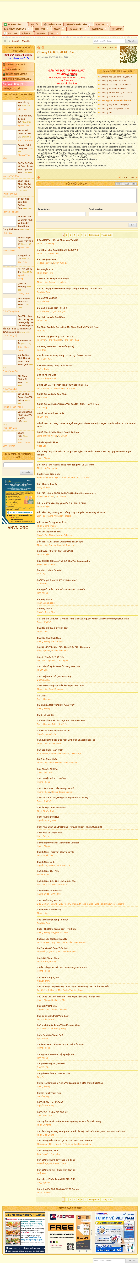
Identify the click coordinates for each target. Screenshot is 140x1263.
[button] (15, 24)
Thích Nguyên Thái (58, 1144)
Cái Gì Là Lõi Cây (45, 715)
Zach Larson (55, 743)
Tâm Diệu (22, 262)
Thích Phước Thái (45, 811)
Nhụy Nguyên (43, 1182)
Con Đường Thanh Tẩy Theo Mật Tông (56, 1160)
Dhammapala (43, 680)
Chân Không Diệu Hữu (48, 817)
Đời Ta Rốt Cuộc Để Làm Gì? (24, 133)
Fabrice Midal (57, 641)
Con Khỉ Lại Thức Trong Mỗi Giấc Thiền (56, 1179)
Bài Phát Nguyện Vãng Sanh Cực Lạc (55, 336)
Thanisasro (42, 1144)
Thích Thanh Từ (44, 388)
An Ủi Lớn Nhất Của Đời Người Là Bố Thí (57, 250)
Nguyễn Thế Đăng (11, 176)
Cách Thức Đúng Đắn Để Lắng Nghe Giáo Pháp (60, 685)
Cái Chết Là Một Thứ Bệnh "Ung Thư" (56, 705)
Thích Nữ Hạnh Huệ (46, 378)
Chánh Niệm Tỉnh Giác (48, 871)
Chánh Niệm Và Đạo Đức (49, 890)
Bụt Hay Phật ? (44, 599)
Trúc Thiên (71, 388)
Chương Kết (106, 112)
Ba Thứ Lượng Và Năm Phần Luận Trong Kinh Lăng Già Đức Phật (69, 288)
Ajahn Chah (60, 477)
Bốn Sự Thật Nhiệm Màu (49, 531)
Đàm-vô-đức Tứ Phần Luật (117, 71)
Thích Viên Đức (44, 359)
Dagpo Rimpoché (59, 932)
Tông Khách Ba (55, 340)
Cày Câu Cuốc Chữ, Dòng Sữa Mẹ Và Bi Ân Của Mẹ (62, 797)
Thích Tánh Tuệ (25, 140)
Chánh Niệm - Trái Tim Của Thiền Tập (55, 852)
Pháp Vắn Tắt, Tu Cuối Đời (25, 119)
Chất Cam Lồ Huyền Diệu (49, 909)
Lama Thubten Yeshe (47, 436)
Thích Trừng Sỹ (10, 335)
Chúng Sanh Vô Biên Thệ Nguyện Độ (55, 1054)
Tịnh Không (42, 593)
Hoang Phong (43, 458)
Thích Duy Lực (44, 1125)
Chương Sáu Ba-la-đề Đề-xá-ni (116, 100)
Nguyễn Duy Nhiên (46, 535)
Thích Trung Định (11, 311)
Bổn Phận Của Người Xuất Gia (52, 522)
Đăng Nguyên (43, 650)
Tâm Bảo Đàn (43, 301)
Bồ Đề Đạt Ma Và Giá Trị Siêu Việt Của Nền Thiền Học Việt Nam (68, 404)
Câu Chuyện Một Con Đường (51, 778)
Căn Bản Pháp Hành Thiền (50, 750)
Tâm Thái (41, 350)
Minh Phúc (55, 894)
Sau (111, 47)
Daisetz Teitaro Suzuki (61, 792)
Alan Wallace (43, 1028)
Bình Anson (42, 753)
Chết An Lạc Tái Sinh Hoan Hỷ (52, 939)
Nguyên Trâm (43, 981)
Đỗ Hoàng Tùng (58, 1028)
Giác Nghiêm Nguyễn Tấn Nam (109, 904)
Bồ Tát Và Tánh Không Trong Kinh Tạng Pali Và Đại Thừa (65, 465)
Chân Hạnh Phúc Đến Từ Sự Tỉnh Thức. (25, 184)
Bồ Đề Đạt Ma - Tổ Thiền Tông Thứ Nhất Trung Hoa (62, 385)
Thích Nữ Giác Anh (46, 1019)
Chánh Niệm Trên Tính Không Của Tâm (56, 881)
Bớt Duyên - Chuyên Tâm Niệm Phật (55, 551)
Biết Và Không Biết (46, 375)
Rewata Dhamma (59, 650)
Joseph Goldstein (64, 535)
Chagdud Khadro (58, 1009)
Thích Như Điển (64, 942)
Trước (103, 47)
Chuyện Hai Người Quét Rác (51, 1063)
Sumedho (55, 1154)
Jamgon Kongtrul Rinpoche (61, 545)
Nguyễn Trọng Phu (46, 612)
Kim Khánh (60, 496)
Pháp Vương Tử (10, 371)
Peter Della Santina (46, 564)
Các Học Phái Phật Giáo (49, 638)
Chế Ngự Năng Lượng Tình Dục (52, 920)
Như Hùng (42, 407)
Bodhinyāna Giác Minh (48, 474)
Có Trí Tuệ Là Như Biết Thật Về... (53, 1112)
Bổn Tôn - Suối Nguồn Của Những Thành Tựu (60, 542)
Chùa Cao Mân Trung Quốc (50, 1035)
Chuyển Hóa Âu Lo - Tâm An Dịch (53, 1073)
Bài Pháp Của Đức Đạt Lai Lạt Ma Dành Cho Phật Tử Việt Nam (67, 327)
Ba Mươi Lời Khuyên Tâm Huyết (53, 278)
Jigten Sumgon (58, 311)
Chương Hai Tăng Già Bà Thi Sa (116, 84)
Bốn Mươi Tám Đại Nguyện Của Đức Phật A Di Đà (61, 503)
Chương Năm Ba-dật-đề (112, 96)
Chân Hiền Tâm (44, 772)
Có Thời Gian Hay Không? (50, 1102)
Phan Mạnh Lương (46, 603)
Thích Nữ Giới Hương (47, 468)
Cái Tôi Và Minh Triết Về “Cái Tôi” (53, 730)
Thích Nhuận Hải (45, 855)
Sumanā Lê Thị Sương (78, 477)
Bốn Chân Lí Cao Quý (48, 484)
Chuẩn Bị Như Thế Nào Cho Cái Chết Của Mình (60, 1044)
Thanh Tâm (42, 417)
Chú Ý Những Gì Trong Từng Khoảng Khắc (58, 1025)
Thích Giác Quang (45, 1135)
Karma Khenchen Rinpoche (60, 516)
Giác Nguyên (43, 1154)
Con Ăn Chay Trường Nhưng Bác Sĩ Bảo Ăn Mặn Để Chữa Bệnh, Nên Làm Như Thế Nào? (81, 1131)
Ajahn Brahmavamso (59, 753)
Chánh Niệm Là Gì (46, 862)
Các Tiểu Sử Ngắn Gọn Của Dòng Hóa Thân (58, 666)
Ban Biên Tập (43, 292)
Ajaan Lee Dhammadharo (80, 1144)
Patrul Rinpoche (56, 689)
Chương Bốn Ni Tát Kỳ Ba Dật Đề (116, 92)
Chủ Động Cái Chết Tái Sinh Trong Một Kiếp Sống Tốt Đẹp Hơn (68, 996)
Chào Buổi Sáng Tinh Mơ (49, 900)
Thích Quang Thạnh (46, 526)
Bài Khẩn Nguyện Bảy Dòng (51, 317)
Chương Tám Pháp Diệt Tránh (115, 108)
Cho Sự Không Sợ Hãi (48, 977)
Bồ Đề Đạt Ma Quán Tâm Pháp (52, 394)
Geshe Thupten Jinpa (73, 990)
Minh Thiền (42, 397)
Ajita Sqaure (42, 1038)
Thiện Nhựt (75, 753)
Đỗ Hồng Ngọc (44, 1096)
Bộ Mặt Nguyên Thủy (47, 442)
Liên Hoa (41, 516)
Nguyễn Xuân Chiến (46, 734)
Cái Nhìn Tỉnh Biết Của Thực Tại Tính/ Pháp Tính (61, 720)
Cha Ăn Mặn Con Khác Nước (51, 807)
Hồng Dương (43, 836)
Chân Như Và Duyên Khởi (50, 832)
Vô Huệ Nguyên (44, 263)
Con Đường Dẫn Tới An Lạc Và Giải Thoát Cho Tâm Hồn (64, 1140)
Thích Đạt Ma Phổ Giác (48, 253)
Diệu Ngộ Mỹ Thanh (68, 904)
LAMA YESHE (60, 263)
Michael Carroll (86, 904)
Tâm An (40, 1077)
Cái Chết (41, 695)
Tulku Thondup (80, 942)
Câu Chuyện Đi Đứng (47, 769)
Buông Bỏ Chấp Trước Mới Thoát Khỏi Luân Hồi (61, 589)
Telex (126, 184)
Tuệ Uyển (41, 340)
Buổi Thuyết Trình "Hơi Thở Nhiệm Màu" (57, 580)
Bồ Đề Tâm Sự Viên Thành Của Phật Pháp (58, 432)
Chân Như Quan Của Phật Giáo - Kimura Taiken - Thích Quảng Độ (69, 827)
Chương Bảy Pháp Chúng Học (115, 104)
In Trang (38, 177)
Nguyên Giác (24, 125)
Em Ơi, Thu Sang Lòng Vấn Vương (25, 397)
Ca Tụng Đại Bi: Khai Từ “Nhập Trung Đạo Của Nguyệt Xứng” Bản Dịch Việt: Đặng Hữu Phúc (83, 619)
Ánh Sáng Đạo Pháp (47, 259)
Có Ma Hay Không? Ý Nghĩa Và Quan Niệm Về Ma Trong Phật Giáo (70, 1083)
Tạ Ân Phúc (42, 583)
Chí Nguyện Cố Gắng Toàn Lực (52, 948)
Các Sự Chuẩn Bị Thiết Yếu (50, 657)
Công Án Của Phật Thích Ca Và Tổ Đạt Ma (58, 1189)
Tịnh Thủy (7, 233)
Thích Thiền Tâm (45, 273)
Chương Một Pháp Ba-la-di (113, 80)
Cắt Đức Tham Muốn (47, 759)
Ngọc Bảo (41, 446)
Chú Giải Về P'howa (47, 1006)
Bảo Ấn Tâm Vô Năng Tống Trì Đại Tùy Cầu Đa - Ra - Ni (64, 355)
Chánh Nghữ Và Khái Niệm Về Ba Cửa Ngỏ (58, 843)
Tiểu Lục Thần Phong (13, 407)
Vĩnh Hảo (22, 109)
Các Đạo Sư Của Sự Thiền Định (52, 628)
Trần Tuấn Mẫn (10, 428)
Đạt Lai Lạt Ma (44, 699)
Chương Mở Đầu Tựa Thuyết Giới (116, 77)
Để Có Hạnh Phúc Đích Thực (24, 301)
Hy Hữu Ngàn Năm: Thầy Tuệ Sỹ (25, 240)
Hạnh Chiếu (59, 388)
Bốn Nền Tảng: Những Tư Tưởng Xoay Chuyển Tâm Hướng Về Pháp (71, 512)
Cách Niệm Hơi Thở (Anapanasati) (54, 676)
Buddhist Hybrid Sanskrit (49, 570)
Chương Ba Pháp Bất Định (113, 88)
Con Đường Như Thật (47, 1150)
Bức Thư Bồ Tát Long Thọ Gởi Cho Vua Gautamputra (63, 561)
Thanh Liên (42, 282)
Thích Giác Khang (45, 243)
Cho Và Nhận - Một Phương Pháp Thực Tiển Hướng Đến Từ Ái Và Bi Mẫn (73, 986)
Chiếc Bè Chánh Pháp (48, 958)
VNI (133, 184)
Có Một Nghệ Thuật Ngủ (49, 1093)
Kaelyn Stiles (43, 894)
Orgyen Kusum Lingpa (57, 660)
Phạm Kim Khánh (45, 477)
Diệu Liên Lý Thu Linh (47, 904)
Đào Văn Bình (43, 1067)
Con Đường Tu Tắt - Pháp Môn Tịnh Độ (56, 1170)
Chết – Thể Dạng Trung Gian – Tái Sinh (56, 929)
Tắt (118, 184)
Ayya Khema (43, 874)
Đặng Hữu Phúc (44, 487)
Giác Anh (62, 436)
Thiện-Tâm (42, 1173)
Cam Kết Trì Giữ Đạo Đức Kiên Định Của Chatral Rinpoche (66, 740)
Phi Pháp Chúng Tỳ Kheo (22, 379)
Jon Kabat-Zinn (63, 865)
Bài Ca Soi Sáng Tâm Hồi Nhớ (52, 308)
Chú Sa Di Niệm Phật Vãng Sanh (53, 1016)
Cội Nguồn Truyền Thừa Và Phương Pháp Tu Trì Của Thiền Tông (69, 1121)
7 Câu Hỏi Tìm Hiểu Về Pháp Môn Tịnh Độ (57, 240)
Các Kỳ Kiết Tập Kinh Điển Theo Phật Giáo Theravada (63, 647)
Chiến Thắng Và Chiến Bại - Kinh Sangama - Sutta (62, 967)
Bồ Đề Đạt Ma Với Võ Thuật (50, 413)
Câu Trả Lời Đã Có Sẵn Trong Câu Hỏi (56, 788)
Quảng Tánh (23, 293)
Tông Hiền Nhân (71, 340)
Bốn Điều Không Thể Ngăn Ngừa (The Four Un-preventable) (67, 493)
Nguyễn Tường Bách (47, 820)
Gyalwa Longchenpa (58, 282)
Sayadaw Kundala (45, 496)
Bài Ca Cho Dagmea (47, 298)
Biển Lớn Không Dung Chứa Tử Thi (54, 365)
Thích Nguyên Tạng (46, 942)
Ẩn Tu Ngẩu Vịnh (45, 269)
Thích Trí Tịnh (43, 506)
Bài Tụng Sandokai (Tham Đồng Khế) (55, 346)
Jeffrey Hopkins (70, 951)
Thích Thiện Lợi (10, 389)
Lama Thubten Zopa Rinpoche (63, 762)
